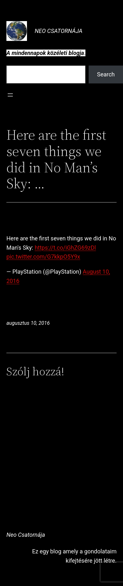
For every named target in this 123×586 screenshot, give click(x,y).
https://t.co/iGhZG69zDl (65, 247)
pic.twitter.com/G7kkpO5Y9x (43, 256)
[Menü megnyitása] (10, 95)
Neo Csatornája (59, 30)
